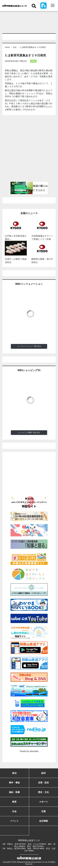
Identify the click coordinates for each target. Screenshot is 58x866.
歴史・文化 (43, 792)
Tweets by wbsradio (29, 751)
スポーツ (43, 802)
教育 (14, 802)
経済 (43, 773)
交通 (43, 811)
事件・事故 (14, 782)
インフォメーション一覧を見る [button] (29, 346)
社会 (15, 47)
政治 (14, 773)
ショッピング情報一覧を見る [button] (29, 433)
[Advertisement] (29, 150)
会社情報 (43, 821)
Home (7, 47)
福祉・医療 (14, 792)
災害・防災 (43, 782)
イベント (14, 821)
